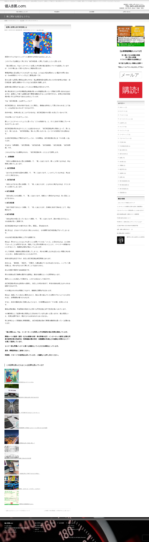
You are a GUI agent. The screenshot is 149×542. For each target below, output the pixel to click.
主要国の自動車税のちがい (26, 504)
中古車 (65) (123, 142)
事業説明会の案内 (39, 527)
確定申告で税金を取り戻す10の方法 (29, 397)
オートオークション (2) (126, 119)
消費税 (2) (122, 165)
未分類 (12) (123, 161)
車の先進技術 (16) (125, 181)
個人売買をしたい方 (40, 523)
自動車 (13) (123, 173)
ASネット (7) (123, 107)
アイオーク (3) (124, 115)
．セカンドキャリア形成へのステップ (126, 202)
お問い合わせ (71, 523)
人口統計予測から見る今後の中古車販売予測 (127, 225)
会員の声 (37, 529)
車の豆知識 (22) (124, 188)
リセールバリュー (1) (125, 138)
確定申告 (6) (123, 169)
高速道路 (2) (123, 192)
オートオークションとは (40, 531)
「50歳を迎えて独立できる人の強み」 (29, 473)
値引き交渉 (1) (124, 154)
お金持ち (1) (123, 123)
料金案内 (52, 523)
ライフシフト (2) (124, 130)
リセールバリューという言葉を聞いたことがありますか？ (130, 210)
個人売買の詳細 (38, 525)
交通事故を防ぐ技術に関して (27, 443)
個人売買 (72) (123, 150)
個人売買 (39, 30)
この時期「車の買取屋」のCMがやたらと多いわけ (57, 510)
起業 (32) (122, 177)
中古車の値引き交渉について (124, 218)
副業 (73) (122, 157)
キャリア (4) (123, 126)
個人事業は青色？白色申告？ (124, 233)
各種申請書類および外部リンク (75, 529)
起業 (42, 30)
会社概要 (61, 523)
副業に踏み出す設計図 (25, 458)
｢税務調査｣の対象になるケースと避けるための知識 (33, 427)
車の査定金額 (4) (124, 185)
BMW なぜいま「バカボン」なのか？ (29, 488)
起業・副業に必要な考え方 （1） (125, 229)
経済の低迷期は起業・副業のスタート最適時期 (128, 214)
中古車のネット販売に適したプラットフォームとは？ (129, 221)
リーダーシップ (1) (125, 134)
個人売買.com (72, 537)
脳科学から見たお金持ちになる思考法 (136, 237)
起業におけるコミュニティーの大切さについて (17, 510)
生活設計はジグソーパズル (26, 382)
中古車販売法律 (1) (125, 146)
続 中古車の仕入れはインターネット (29, 412)
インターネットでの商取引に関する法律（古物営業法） (130, 206)
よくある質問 (71, 527)
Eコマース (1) (123, 111)
